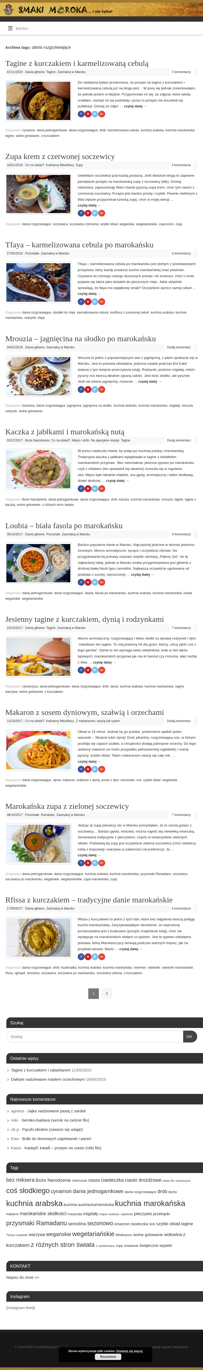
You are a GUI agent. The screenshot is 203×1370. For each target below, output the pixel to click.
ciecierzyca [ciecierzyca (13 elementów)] (182, 1180)
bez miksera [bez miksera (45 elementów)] (20, 1180)
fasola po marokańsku (110, 593)
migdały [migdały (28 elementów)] (90, 1213)
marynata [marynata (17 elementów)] (75, 1214)
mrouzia (187, 405)
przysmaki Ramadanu (156, 874)
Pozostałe (32, 253)
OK (188, 1036)
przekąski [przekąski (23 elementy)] (161, 1214)
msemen (140, 967)
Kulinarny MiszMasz (60, 165)
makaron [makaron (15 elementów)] (12, 1214)
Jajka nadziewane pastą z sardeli (56, 1111)
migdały (174, 405)
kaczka (124, 499)
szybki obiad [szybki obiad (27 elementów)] (168, 1223)
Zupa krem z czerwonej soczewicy (60, 156)
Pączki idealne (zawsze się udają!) (52, 1129)
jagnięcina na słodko (97, 405)
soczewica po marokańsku (23, 879)
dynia (114, 686)
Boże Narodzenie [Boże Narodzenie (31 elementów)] (53, 1180)
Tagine (51, 72)
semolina (33, 973)
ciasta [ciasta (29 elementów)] (94, 1180)
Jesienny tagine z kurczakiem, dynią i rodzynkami (84, 619)
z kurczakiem (50, 136)
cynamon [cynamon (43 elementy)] (61, 1191)
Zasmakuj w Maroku (71, 72)
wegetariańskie (146, 224)
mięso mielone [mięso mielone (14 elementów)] (109, 1214)
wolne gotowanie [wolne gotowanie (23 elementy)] (148, 1234)
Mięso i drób (80, 440)
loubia (187, 593)
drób (103, 130)
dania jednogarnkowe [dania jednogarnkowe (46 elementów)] (98, 1191)
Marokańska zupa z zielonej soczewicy (67, 806)
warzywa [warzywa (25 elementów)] (37, 1234)
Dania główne (35, 72)
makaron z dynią (88, 780)
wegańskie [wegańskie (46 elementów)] (58, 1234)
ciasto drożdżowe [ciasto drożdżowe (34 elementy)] (143, 1180)
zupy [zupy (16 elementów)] (119, 1246)
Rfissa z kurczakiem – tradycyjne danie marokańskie (89, 899)
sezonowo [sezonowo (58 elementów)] (100, 1223)
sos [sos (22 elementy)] (152, 1224)
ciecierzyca (30, 686)
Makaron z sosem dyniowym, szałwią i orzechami (84, 712)
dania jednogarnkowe (52, 130)
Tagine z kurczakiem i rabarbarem (41, 1070)
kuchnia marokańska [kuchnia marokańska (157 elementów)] (150, 1203)
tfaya (41, 318)
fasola (89, 593)
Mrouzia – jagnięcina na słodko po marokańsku (80, 338)
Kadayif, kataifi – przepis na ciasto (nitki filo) (62, 1148)
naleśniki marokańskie (177, 967)
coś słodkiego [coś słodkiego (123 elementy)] (28, 1190)
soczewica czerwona (84, 224)
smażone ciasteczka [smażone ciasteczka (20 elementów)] (131, 1224)
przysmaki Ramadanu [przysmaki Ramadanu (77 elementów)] (36, 1223)
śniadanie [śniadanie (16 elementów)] (131, 1246)
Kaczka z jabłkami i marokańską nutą (64, 431)
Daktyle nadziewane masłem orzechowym (48, 1079)
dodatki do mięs (64, 312)
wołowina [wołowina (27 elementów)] (173, 1234)
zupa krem (166, 224)
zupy (179, 224)
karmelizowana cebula (123, 130)
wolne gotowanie (27, 136)
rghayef (20, 973)
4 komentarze (181, 165)
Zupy (79, 165)
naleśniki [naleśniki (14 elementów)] (127, 1214)
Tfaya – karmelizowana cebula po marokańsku (79, 244)
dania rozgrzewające (83, 130)
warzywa (11, 692)
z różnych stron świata (57, 505)
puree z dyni (110, 780)
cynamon (28, 130)
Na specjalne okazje (105, 440)
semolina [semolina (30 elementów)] (77, 1223)
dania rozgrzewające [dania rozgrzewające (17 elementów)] (140, 1192)
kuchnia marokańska (180, 130)
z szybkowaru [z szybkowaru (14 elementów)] (105, 1246)
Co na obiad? (34, 165)
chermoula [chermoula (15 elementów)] (79, 1180)
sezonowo (128, 780)
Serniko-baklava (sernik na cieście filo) (55, 1120)
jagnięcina (74, 405)
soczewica (60, 224)
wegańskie (127, 224)
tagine (9, 136)
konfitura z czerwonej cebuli (129, 312)
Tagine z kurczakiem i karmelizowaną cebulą (77, 63)
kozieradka (69, 967)
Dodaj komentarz (179, 347)
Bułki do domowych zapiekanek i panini (56, 1138)
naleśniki (154, 967)
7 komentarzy (181, 628)
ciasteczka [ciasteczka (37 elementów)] (112, 1180)
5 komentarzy (181, 72)
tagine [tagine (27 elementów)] (187, 1223)
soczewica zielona (109, 973)
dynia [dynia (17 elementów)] (172, 1192)
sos (138, 780)
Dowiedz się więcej (130, 1351)
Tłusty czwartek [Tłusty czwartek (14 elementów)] (17, 1235)
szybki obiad (109, 224)
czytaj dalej (135, 106)
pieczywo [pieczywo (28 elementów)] (143, 1213)
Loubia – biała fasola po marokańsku (64, 525)
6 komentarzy (181, 253)
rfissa (9, 973)
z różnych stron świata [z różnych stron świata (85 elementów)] (63, 1244)
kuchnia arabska (152, 130)
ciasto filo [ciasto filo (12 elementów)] (168, 1180)
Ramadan (48, 815)
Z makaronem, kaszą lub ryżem (98, 721)
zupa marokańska (96, 879)
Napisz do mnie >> (22, 1277)
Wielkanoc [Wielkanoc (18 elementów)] (124, 1235)
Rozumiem (108, 1357)
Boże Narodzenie (37, 440)
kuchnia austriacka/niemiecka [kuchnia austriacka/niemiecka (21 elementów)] (89, 1205)
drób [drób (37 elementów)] (162, 1191)
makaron (68, 780)
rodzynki (30, 318)
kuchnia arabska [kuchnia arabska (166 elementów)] (34, 1203)
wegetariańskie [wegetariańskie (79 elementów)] (93, 1233)
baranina (28, 405)
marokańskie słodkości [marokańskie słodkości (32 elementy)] (43, 1213)
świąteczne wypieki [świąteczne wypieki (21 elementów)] (156, 1245)
